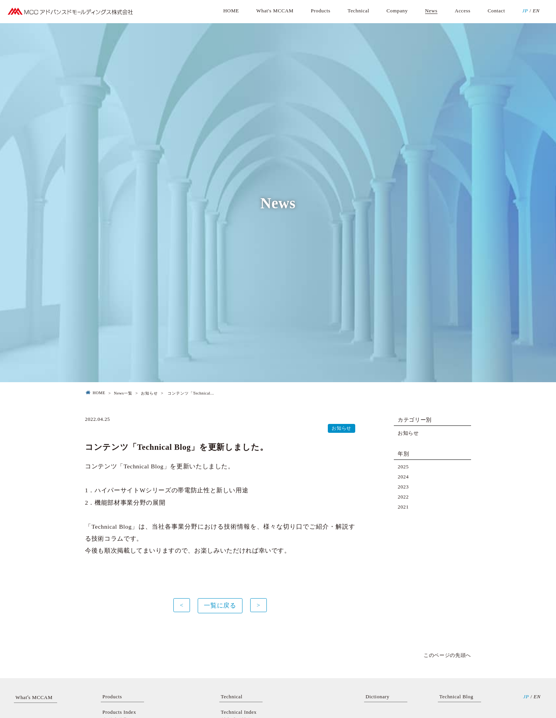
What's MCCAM (274, 11)
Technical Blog (456, 696)
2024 (403, 477)
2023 (403, 487)
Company (397, 11)
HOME (231, 11)
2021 (403, 507)
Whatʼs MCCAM (34, 697)
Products (321, 11)
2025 (403, 467)
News (431, 11)
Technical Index (239, 712)
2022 (403, 497)
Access (463, 11)
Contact (496, 11)
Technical (358, 11)
